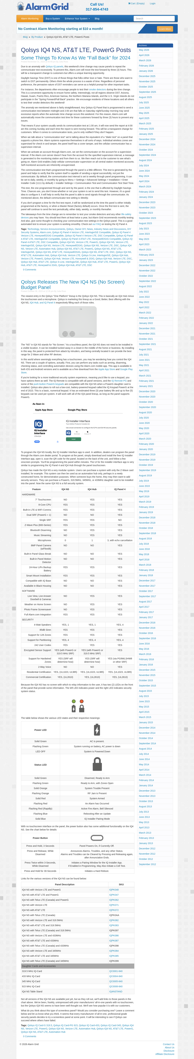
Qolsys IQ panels (54, 66)
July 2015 (144, 696)
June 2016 (144, 643)
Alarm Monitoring (30, 18)
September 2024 (147, 155)
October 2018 (146, 528)
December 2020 (147, 391)
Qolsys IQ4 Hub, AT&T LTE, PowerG (99, 262)
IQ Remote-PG (119, 380)
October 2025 (146, 86)
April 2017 (144, 607)
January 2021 (146, 386)
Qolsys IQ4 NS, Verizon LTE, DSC (101, 245)
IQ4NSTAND (115, 991)
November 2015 (147, 675)
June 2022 (144, 297)
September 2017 (147, 596)
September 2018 (147, 533)
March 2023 (145, 249)
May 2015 (144, 706)
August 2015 (145, 691)
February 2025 (146, 128)
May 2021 (144, 365)
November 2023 (147, 207)
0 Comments (29, 269)
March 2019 (145, 501)
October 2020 (146, 402)
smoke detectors (97, 89)
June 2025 (144, 107)
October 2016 (146, 633)
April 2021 (144, 370)
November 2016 (147, 628)
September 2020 (147, 407)
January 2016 (146, 664)
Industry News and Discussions (110, 229)
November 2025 (147, 81)
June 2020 (144, 423)
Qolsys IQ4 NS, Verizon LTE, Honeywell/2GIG (59, 245)
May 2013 (144, 822)
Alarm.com (45, 232)
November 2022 (147, 270)
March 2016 (145, 654)
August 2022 (145, 286)
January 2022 (146, 323)
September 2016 (147, 638)
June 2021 (144, 360)
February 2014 (146, 780)
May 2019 (144, 491)
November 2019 (147, 459)
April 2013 (144, 827)
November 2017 (147, 586)
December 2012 (147, 848)
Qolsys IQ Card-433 (89, 1025)
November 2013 (147, 796)
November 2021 (147, 333)
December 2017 (147, 580)
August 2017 (145, 601)
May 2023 (144, 239)
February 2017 (146, 612)
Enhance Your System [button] (77, 18)
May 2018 (144, 554)
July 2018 (144, 543)
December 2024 (147, 139)
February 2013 (146, 838)
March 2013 (145, 832)
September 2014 (147, 743)
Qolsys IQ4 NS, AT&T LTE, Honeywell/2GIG (58, 252)
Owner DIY (80, 229)
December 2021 (147, 328)
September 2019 (147, 470)
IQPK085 (114, 956)
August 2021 (145, 349)
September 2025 (147, 92)
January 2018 (146, 575)
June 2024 (144, 170)
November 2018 (147, 522)
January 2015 (146, 722)
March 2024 (145, 186)
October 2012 (146, 859)
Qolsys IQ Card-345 (111, 1025)
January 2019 (146, 512)
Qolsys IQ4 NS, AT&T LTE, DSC (98, 252)
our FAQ (96, 224)
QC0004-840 (115, 976)
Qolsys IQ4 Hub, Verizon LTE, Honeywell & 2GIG (69, 258)
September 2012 (147, 864)
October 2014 (146, 738)
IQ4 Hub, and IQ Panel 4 (42, 302)
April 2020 (144, 433)
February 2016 (146, 659)
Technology (33, 229)
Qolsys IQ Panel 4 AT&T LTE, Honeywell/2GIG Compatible (91, 239)
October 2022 (146, 276)
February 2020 (146, 444)
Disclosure (169, 1050)
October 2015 (146, 680)
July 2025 (144, 102)
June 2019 (144, 486)
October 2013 (146, 801)
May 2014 (144, 764)
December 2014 (147, 727)
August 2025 (145, 97)
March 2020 (145, 438)
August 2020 (145, 412)
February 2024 (146, 191)
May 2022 (144, 302)
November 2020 (147, 396)
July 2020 (144, 417)
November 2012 (147, 853)
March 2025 (145, 123)
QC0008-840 (115, 986)
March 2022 (145, 312)
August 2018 (145, 538)
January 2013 (146, 843)
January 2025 (146, 134)
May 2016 (144, 649)
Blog (97, 18)
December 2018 (147, 517)
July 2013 (144, 811)
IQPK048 (114, 889)
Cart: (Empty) (136, 3)
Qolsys (70, 229)
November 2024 (147, 144)
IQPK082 (114, 920)
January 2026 (146, 71)
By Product (37, 37)
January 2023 (146, 260)
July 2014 (144, 754)
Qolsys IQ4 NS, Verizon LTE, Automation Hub (72, 1028)
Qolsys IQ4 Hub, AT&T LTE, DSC (75, 265)
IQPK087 (114, 940)
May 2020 (144, 428)
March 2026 (145, 60)
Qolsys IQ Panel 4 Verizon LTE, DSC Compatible (90, 235)
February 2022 (146, 318)
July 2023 (144, 228)
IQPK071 (114, 905)
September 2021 (147, 344)
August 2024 (145, 160)
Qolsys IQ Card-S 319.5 (40, 1025)
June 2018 (144, 549)
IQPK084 (114, 950)
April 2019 (144, 496)
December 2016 (147, 622)
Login (152, 3)
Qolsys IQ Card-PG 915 (65, 1025)
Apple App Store (106, 369)
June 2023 (144, 233)
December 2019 (147, 454)
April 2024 (144, 181)
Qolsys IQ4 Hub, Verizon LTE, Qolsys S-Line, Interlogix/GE (80, 255)
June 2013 (144, 817)
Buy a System (53, 18)
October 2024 (146, 149)
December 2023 (147, 202)
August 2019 (145, 475)
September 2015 (147, 685)
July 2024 (144, 165)
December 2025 (147, 76)
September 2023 (147, 218)
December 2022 (147, 265)
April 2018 (144, 559)
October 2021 (146, 339)
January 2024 (146, 197)
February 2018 (146, 570)
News (90, 229)
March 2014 (145, 775)
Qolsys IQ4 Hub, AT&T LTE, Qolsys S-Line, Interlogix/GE (50, 262)
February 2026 (146, 65)
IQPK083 (114, 925)
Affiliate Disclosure (164, 1054)
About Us (169, 1047)
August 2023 (145, 223)
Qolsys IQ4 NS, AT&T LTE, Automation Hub (43, 1032)
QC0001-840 (115, 971)
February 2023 (146, 255)
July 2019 (144, 480)
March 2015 (145, 717)
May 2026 (144, 50)
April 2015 (144, 712)
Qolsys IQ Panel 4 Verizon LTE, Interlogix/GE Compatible (81, 232)
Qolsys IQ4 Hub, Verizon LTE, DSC (114, 258)
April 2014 (144, 769)
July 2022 (144, 291)
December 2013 (147, 790)
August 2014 (145, 748)
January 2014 (146, 785)
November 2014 (147, 733)
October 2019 (146, 465)
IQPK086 (114, 935)
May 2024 (144, 176)
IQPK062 (114, 900)
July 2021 (144, 354)
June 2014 (144, 759)
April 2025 (144, 118)
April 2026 (144, 55)
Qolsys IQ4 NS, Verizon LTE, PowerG (78, 242)
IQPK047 (114, 895)
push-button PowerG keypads (49, 384)
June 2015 (144, 701)
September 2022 (147, 281)
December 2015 (147, 670)
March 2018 (145, 564)
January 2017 (146, 617)
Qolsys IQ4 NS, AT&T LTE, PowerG (75, 248)
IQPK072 (114, 910)
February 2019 (146, 507)
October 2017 (146, 591)
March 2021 (145, 375)
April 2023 (144, 244)
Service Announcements (52, 229)
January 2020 (146, 449)
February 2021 (146, 381)
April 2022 (144, 307)
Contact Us (168, 1044)
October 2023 (146, 212)
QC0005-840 (115, 981)
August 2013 (145, 806)
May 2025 (144, 113)
